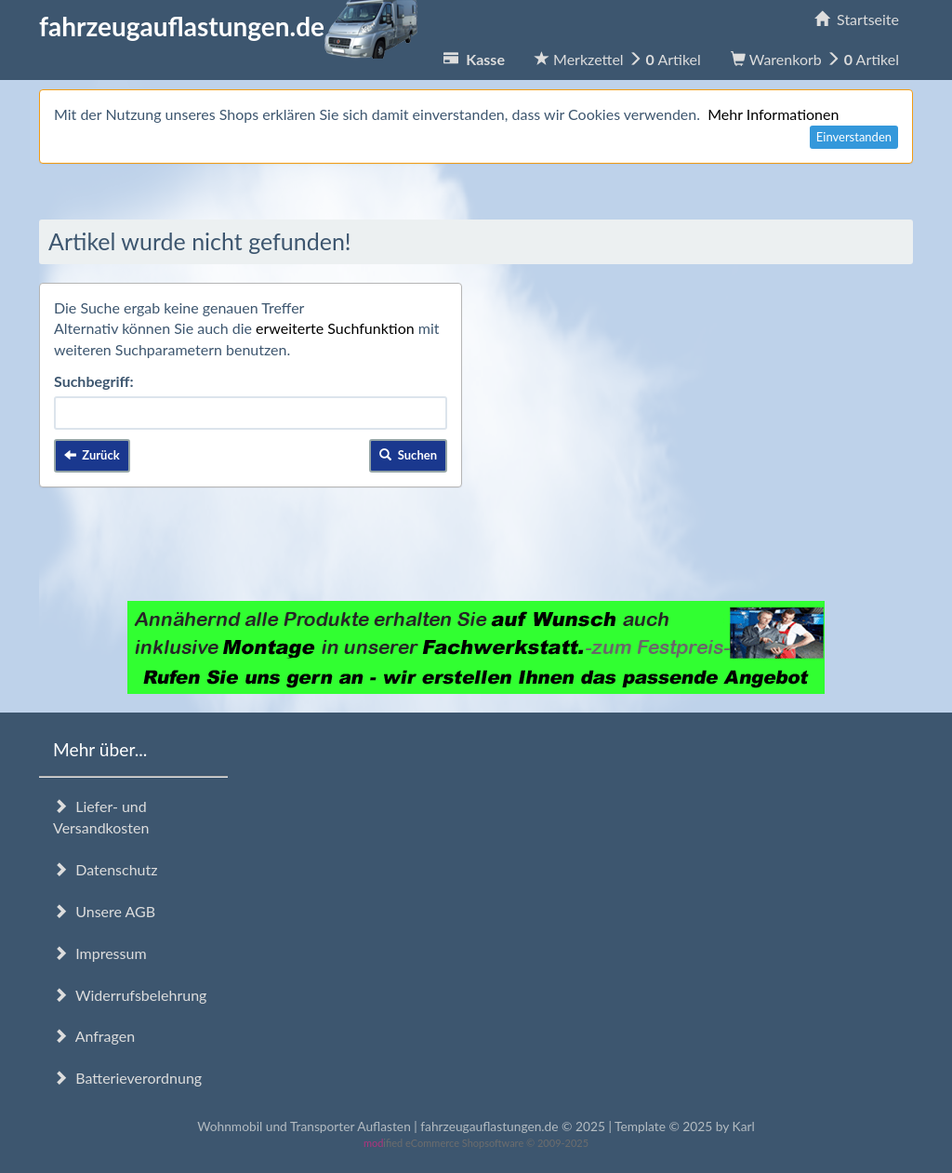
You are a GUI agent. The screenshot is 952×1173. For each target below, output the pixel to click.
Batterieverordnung (127, 1077)
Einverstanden (854, 136)
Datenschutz (105, 869)
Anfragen (94, 1036)
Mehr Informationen (773, 114)
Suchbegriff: (94, 381)
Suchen (408, 454)
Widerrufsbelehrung (129, 995)
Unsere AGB (104, 911)
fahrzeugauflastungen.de (228, 26)
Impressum (100, 953)
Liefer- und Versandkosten (101, 816)
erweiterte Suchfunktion (335, 328)
